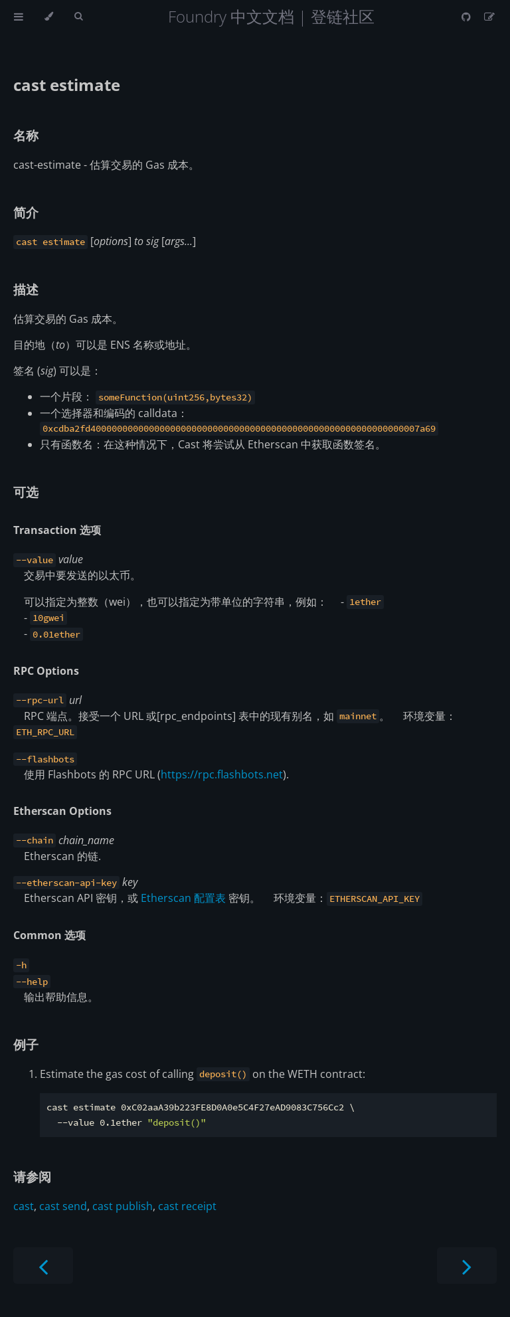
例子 (26, 1044)
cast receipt (187, 1206)
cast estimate (66, 85)
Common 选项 (49, 935)
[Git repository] (467, 16)
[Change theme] (49, 16)
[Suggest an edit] (489, 16)
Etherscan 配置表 (183, 898)
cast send (63, 1206)
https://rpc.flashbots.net (222, 774)
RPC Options (46, 670)
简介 (26, 212)
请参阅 (32, 1176)
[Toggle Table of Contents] (18, 16)
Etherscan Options (62, 811)
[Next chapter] (467, 1265)
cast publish (122, 1206)
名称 (26, 135)
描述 (26, 289)
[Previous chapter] (43, 1265)
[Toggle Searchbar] (78, 16)
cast (23, 1206)
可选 (26, 491)
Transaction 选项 (57, 530)
